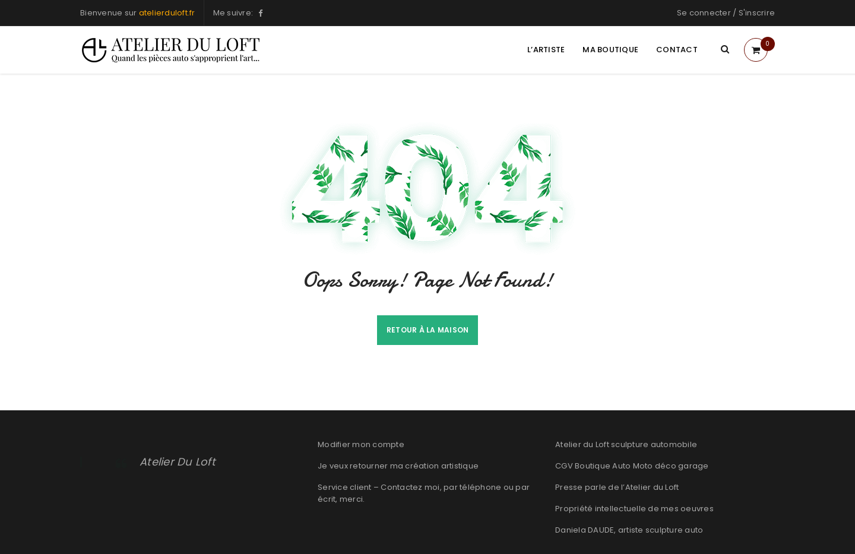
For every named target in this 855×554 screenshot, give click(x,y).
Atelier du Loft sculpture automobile (626, 444)
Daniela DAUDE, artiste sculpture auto (629, 530)
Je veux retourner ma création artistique (398, 465)
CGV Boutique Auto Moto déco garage (632, 465)
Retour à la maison (428, 330)
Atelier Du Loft (178, 461)
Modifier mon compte (361, 444)
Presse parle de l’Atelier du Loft (617, 487)
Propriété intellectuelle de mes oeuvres (634, 508)
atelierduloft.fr (167, 12)
